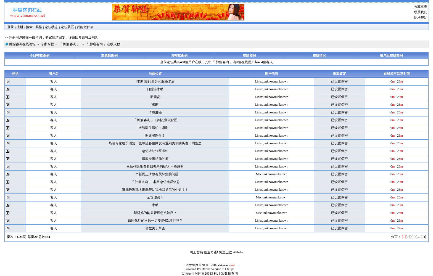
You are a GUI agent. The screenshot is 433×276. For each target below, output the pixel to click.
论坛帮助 (420, 18)
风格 (38, 27)
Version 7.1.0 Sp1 (222, 269)
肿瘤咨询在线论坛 (22, 44)
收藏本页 (420, 7)
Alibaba (238, 252)
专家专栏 (47, 44)
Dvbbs (206, 269)
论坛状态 (51, 27)
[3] (411, 237)
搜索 (29, 27)
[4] (415, 237)
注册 (20, 27)
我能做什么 (85, 27)
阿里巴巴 (225, 252)
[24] (423, 237)
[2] (408, 237)
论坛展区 (67, 27)
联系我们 (420, 12)
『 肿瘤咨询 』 (69, 44)
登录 (10, 27)
